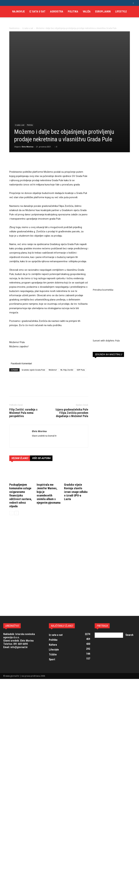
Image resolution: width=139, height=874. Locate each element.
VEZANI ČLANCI (19, 418)
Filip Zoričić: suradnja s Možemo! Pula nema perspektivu (23, 373)
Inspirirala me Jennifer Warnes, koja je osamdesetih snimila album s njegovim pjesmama (48, 453)
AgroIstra (56, 11)
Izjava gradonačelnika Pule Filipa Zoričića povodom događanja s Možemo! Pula (72, 373)
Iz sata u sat (37, 11)
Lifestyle (121, 11)
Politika (73, 11)
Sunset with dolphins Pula (106, 535)
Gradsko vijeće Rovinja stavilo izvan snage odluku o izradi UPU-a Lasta (76, 451)
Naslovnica (14, 28)
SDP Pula (81, 329)
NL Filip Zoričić (66, 329)
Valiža (87, 11)
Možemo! (53, 329)
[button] (133, 3)
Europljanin (103, 11)
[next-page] (17, 473)
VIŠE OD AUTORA (41, 418)
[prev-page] (11, 473)
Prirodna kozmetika (103, 486)
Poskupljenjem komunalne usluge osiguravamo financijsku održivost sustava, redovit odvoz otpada (20, 455)
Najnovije (18, 11)
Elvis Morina (27, 106)
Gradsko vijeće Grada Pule (33, 329)
